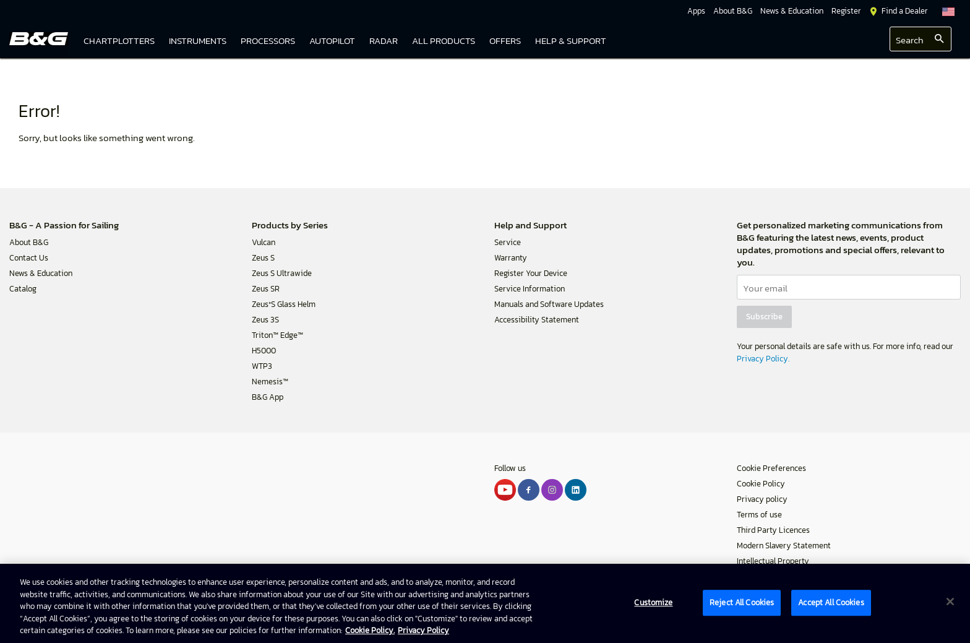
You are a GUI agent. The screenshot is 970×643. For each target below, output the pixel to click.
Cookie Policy (761, 484)
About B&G (28, 242)
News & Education (40, 273)
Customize (653, 602)
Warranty (510, 258)
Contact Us (28, 258)
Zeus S (263, 258)
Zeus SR (266, 289)
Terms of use (759, 514)
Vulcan (263, 242)
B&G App (267, 397)
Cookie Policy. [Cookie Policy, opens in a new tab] (370, 630)
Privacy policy (762, 499)
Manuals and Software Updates (549, 304)
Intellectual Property (773, 561)
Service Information (529, 289)
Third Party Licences (773, 530)
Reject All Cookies (742, 602)
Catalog (22, 289)
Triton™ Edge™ (277, 335)
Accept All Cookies (831, 602)
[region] (485, 603)
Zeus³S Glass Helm (283, 304)
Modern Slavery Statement (784, 545)
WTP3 (262, 366)
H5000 (264, 350)
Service (507, 242)
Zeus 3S (265, 320)
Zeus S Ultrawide (282, 273)
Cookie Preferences (771, 468)
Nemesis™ (270, 381)
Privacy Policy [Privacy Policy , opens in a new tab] (423, 630)
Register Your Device (530, 273)
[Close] (950, 601)
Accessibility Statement (536, 320)
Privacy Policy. (763, 359)
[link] (443, 41)
